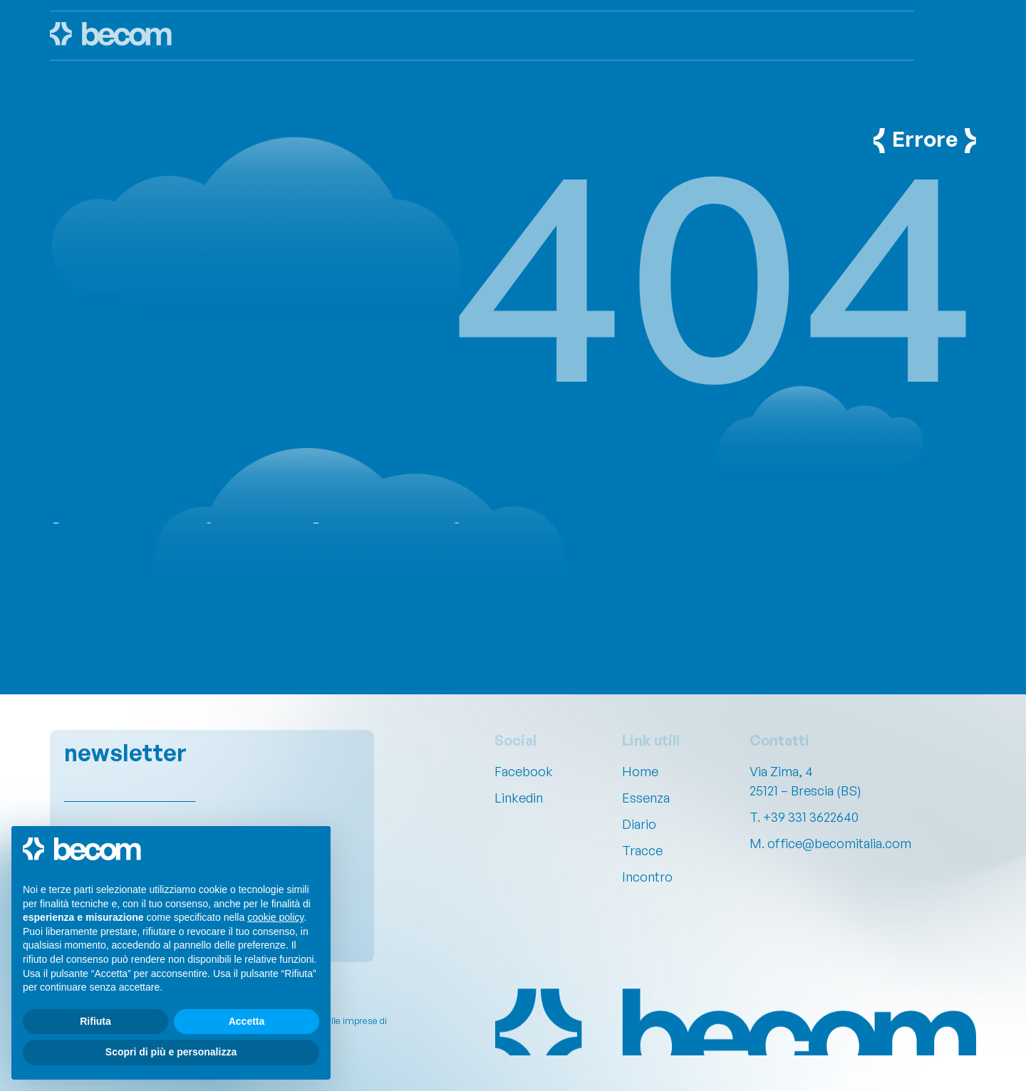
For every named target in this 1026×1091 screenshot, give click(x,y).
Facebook (523, 771)
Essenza (646, 797)
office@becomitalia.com (839, 843)
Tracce (642, 850)
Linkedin (518, 797)
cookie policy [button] (275, 917)
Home (640, 771)
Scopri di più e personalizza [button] (171, 1052)
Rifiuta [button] (95, 1021)
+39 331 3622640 (811, 817)
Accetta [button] (247, 1021)
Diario (639, 824)
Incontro (647, 876)
